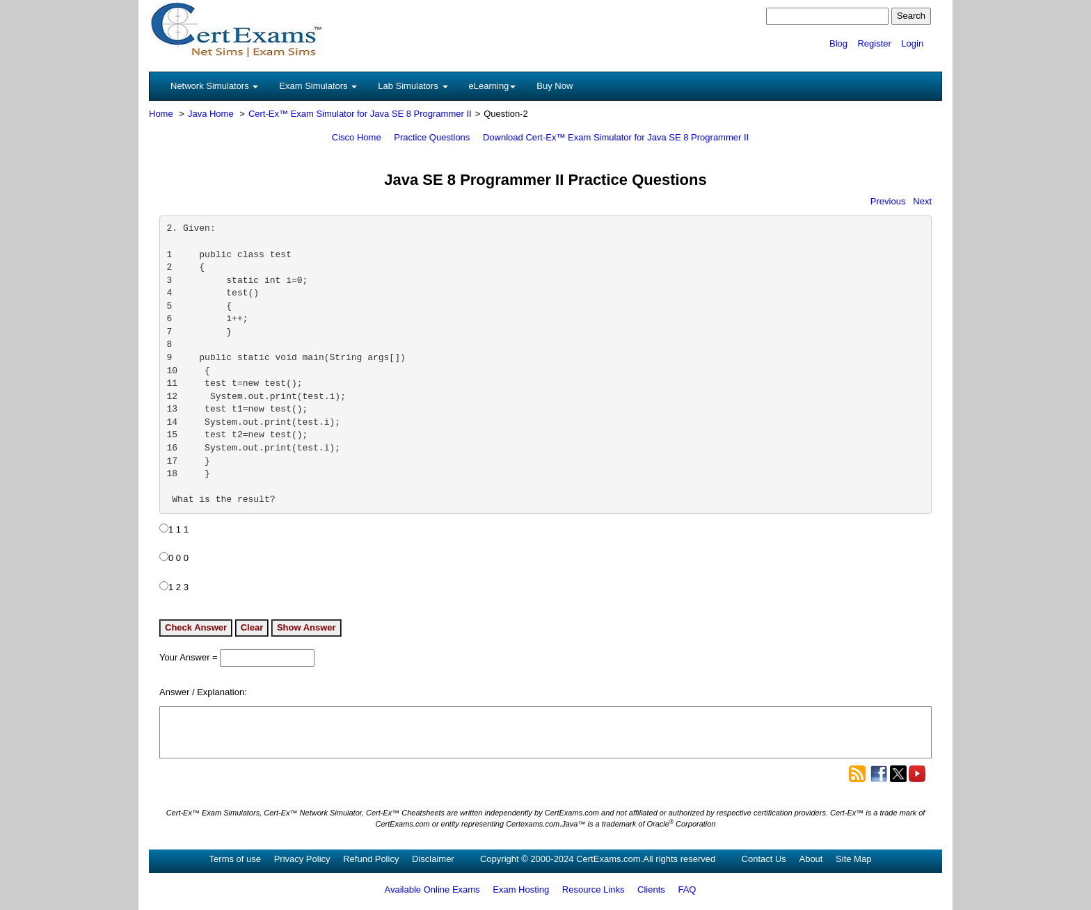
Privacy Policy (302, 859)
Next (922, 201)
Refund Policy (371, 859)
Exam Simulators (318, 86)
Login (912, 43)
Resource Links (593, 889)
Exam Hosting (521, 889)
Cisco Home (356, 137)
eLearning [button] (492, 86)
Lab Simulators (412, 86)
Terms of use (235, 859)
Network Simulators (214, 86)
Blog (838, 43)
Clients (651, 889)
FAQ (687, 889)
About (810, 859)
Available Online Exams (432, 889)
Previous (888, 201)
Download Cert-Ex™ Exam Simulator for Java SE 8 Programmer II (616, 137)
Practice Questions (432, 137)
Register (874, 43)
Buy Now (554, 86)
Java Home (211, 113)
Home (161, 113)
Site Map (853, 859)
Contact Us (764, 859)
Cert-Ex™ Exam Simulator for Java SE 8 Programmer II (360, 113)
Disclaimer (433, 859)
